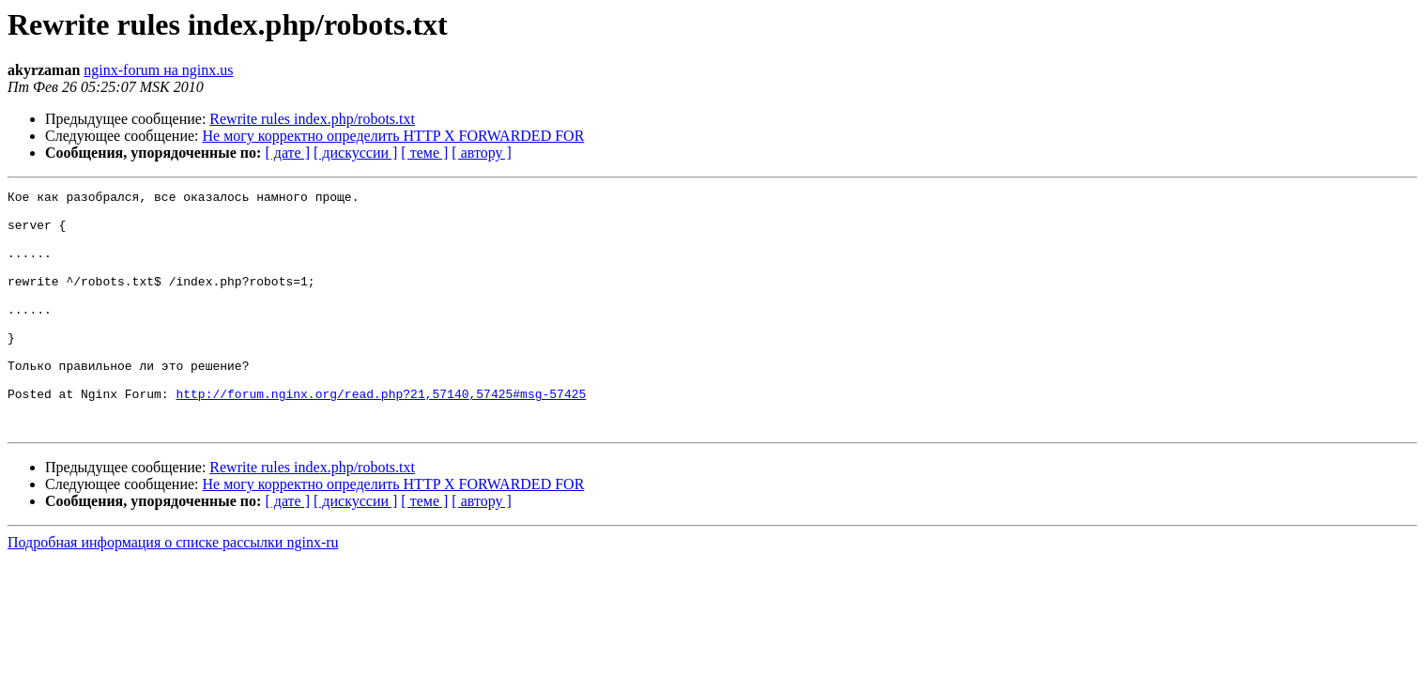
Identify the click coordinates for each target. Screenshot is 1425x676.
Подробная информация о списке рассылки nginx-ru (173, 590)
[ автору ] (481, 153)
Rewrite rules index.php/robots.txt (312, 119)
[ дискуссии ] (355, 153)
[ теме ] (424, 153)
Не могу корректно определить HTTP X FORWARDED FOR (394, 136)
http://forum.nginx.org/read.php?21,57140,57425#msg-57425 (381, 435)
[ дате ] (287, 153)
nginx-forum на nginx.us (158, 70)
